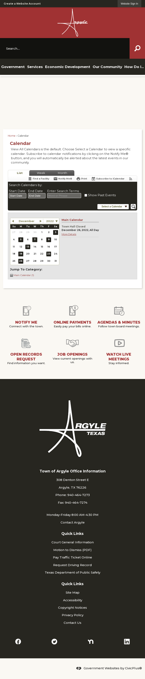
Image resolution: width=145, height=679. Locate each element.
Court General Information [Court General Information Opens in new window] (72, 542)
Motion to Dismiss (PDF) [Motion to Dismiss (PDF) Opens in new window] (72, 550)
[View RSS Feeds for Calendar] (131, 179)
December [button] (26, 221)
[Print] (81, 179)
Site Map (73, 592)
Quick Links (72, 533)
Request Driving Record (72, 565)
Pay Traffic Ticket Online (72, 557)
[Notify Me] (62, 179)
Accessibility (72, 600)
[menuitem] (13, 67)
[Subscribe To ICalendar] (107, 179)
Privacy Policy (72, 615)
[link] (129, 3)
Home (11, 135)
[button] (137, 48)
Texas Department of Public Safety (72, 572)
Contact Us (72, 623)
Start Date (17, 191)
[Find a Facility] (38, 179)
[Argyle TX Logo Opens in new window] (72, 23)
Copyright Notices (72, 608)
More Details (69, 234)
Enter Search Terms (63, 191)
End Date (35, 191)
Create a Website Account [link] (22, 3)
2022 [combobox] (50, 221)
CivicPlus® (133, 668)
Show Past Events (102, 195)
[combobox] (17, 196)
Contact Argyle (73, 522)
